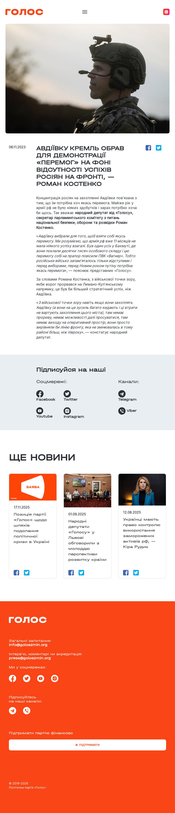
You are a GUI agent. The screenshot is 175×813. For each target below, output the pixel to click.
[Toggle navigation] (85, 11)
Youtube (44, 412)
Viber (127, 411)
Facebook (45, 396)
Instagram (74, 413)
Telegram (127, 396)
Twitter (70, 396)
